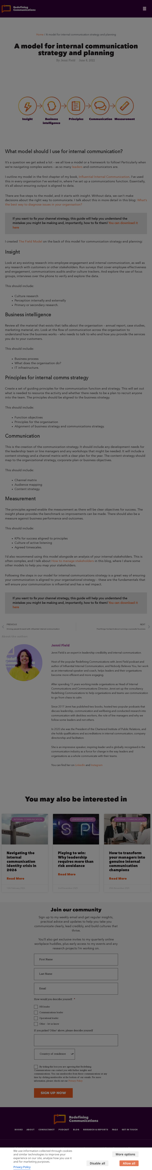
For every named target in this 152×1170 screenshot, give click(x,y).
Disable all (127, 1156)
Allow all (129, 1165)
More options (125, 1147)
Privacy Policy (22, 1164)
